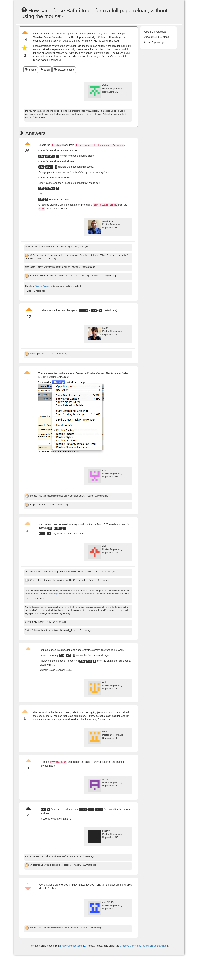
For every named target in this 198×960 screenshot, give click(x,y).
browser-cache (64, 69)
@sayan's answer (43, 286)
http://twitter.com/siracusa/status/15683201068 (76, 593)
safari (45, 69)
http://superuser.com (71, 945)
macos (30, 69)
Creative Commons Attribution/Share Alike (143, 945)
